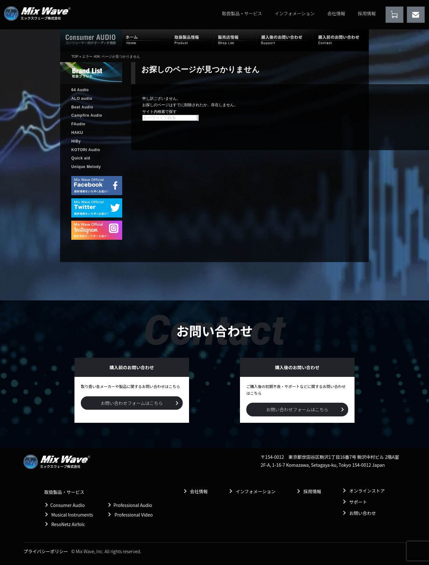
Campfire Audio (86, 115)
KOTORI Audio (85, 150)
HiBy (76, 141)
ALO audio (81, 98)
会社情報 (336, 13)
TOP (74, 56)
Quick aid (80, 158)
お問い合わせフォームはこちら (132, 403)
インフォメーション (294, 13)
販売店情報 (235, 40)
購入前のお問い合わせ (341, 40)
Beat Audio (82, 107)
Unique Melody (86, 167)
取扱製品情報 (191, 40)
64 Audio (80, 90)
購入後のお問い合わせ (285, 40)
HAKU (77, 132)
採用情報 (367, 13)
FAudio (78, 124)
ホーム (146, 40)
